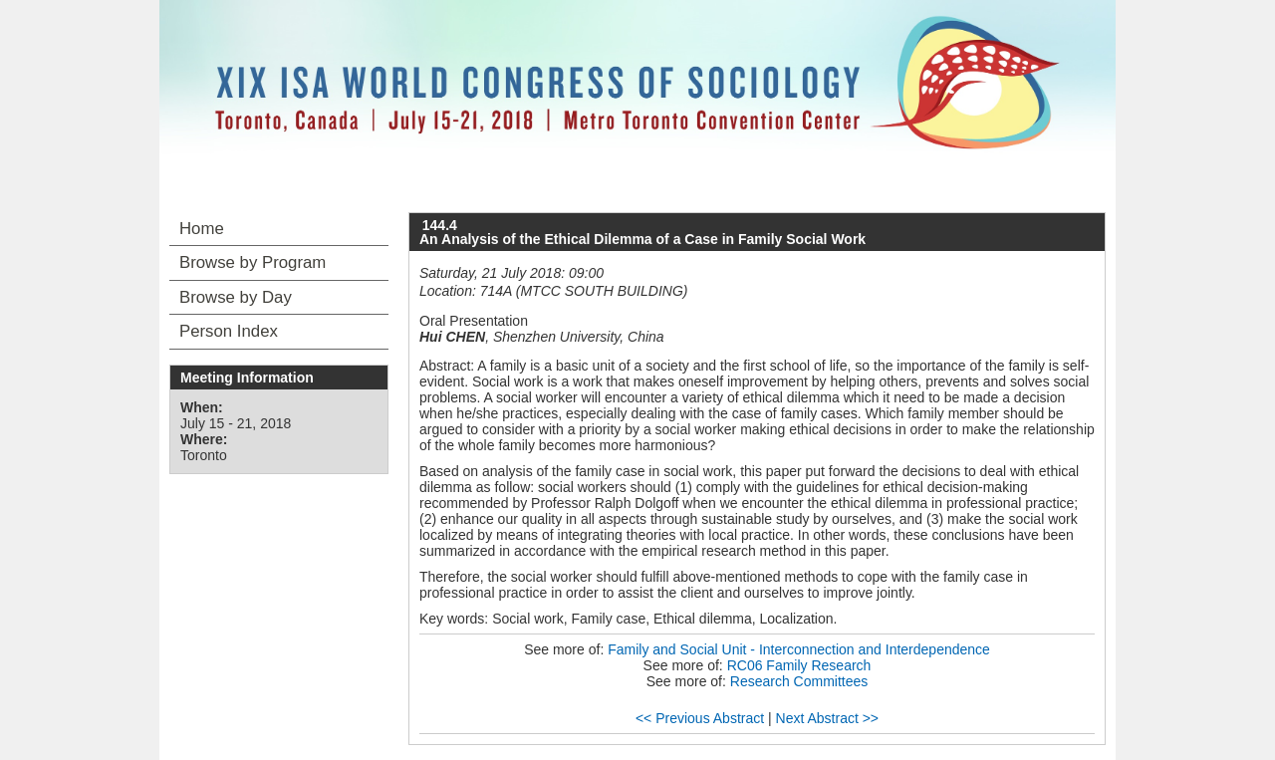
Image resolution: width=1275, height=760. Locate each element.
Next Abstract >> (828, 718)
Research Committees (799, 681)
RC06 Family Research (799, 665)
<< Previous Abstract (700, 718)
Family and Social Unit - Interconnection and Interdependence (799, 649)
